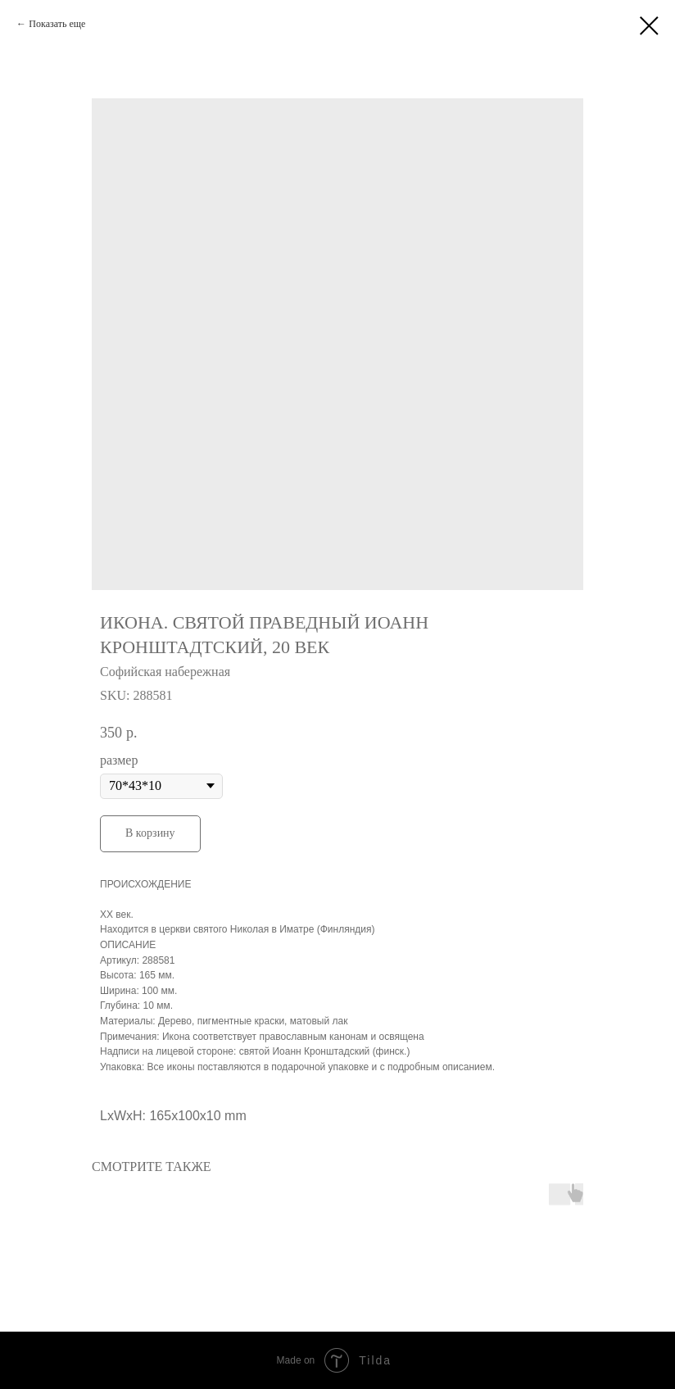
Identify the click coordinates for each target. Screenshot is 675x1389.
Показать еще (57, 24)
